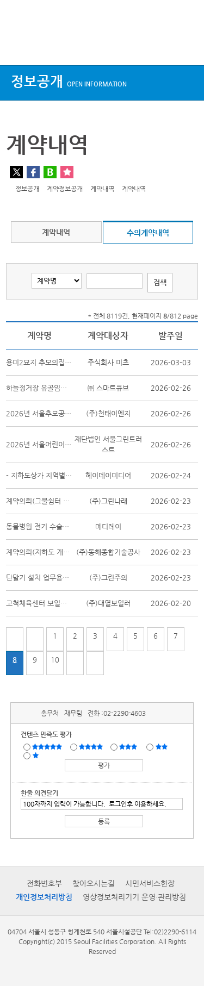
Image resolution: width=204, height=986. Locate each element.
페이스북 (33, 172)
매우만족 (48, 746)
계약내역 (56, 232)
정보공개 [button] (69, 81)
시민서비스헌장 (150, 883)
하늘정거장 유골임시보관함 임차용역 (60, 388)
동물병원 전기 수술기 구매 (45, 526)
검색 (185, 45)
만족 (92, 746)
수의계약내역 (148, 232)
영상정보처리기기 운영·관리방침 (134, 897)
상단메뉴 (17, 45)
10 (55, 660)
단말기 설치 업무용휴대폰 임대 (51, 577)
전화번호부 (44, 883)
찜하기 (66, 172)
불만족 (162, 746)
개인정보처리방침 (44, 897)
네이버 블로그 (50, 172)
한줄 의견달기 (39, 793)
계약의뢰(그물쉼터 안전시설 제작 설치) (64, 501)
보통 (130, 746)
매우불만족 (36, 755)
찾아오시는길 (93, 883)
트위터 (16, 172)
